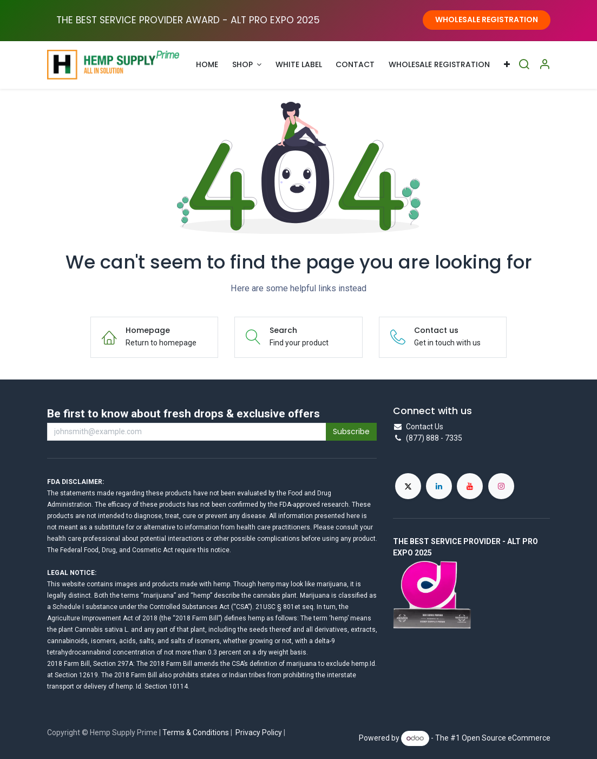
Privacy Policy (258, 732)
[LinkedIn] (439, 486)
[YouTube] (470, 486)
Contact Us (424, 426)
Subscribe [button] (351, 431)
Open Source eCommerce (506, 738)
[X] (408, 486)
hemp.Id (363, 664)
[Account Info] (544, 64)
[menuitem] (207, 65)
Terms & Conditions (195, 732)
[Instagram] (501, 486)
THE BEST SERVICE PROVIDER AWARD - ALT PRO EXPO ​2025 (188, 20)
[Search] (524, 64)
